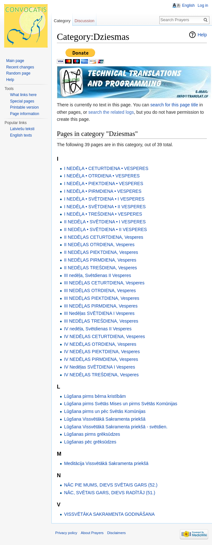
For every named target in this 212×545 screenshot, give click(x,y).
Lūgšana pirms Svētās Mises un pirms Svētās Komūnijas (120, 403)
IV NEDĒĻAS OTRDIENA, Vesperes (100, 344)
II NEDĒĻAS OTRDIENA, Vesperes (99, 244)
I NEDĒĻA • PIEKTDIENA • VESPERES (103, 183)
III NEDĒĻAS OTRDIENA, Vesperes (100, 290)
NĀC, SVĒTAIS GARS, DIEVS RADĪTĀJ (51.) (109, 492)
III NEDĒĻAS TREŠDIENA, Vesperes (101, 321)
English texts (21, 135)
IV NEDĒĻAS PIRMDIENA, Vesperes (101, 359)
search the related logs (111, 112)
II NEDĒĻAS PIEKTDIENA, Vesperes (101, 252)
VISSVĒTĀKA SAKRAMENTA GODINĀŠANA (109, 514)
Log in (203, 5)
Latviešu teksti (22, 129)
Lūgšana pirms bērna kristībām (95, 396)
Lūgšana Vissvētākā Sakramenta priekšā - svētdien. (115, 426)
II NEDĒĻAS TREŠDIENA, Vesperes (100, 267)
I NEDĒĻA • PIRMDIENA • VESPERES (102, 191)
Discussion (84, 20)
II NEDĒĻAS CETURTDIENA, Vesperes (103, 237)
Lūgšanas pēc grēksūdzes (90, 441)
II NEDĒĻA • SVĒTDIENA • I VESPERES (105, 221)
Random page (18, 73)
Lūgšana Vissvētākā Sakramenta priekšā (104, 419)
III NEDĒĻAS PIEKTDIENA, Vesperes (101, 298)
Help (202, 34)
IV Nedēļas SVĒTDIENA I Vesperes (99, 367)
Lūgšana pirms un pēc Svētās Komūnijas (105, 411)
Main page (15, 60)
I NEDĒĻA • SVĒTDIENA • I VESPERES (104, 198)
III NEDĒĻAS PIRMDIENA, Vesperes (100, 305)
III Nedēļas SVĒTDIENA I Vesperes (99, 313)
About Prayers (92, 533)
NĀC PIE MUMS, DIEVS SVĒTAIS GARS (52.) (110, 484)
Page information (24, 114)
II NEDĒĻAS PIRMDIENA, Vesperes (100, 260)
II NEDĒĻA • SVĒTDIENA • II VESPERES (105, 229)
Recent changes (20, 67)
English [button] (188, 5)
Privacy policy (66, 533)
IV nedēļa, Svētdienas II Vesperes (97, 328)
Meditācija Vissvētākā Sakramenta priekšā (106, 463)
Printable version (24, 107)
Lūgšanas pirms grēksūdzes (92, 434)
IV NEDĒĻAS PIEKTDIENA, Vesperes (102, 351)
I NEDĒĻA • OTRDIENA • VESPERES (101, 175)
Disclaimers (116, 533)
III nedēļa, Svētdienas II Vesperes (97, 275)
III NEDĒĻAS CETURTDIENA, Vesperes (104, 282)
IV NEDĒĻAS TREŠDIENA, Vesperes (101, 374)
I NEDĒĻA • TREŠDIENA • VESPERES (103, 214)
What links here (23, 95)
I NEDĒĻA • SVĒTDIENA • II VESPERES (105, 206)
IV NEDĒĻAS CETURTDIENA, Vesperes (104, 336)
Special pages (22, 101)
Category (62, 20)
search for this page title (174, 104)
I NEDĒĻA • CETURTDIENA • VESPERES (106, 168)
